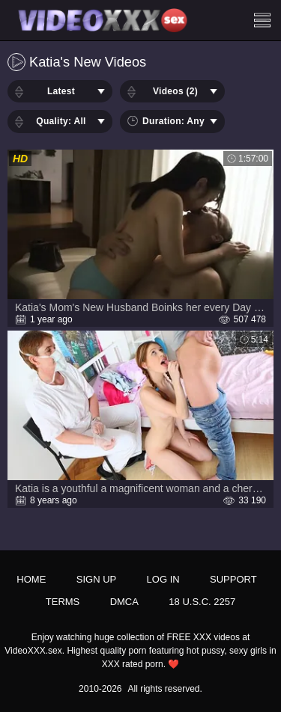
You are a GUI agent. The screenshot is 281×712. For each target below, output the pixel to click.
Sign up (96, 579)
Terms (63, 601)
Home (31, 579)
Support (233, 579)
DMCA (124, 601)
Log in (163, 579)
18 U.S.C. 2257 (202, 601)
